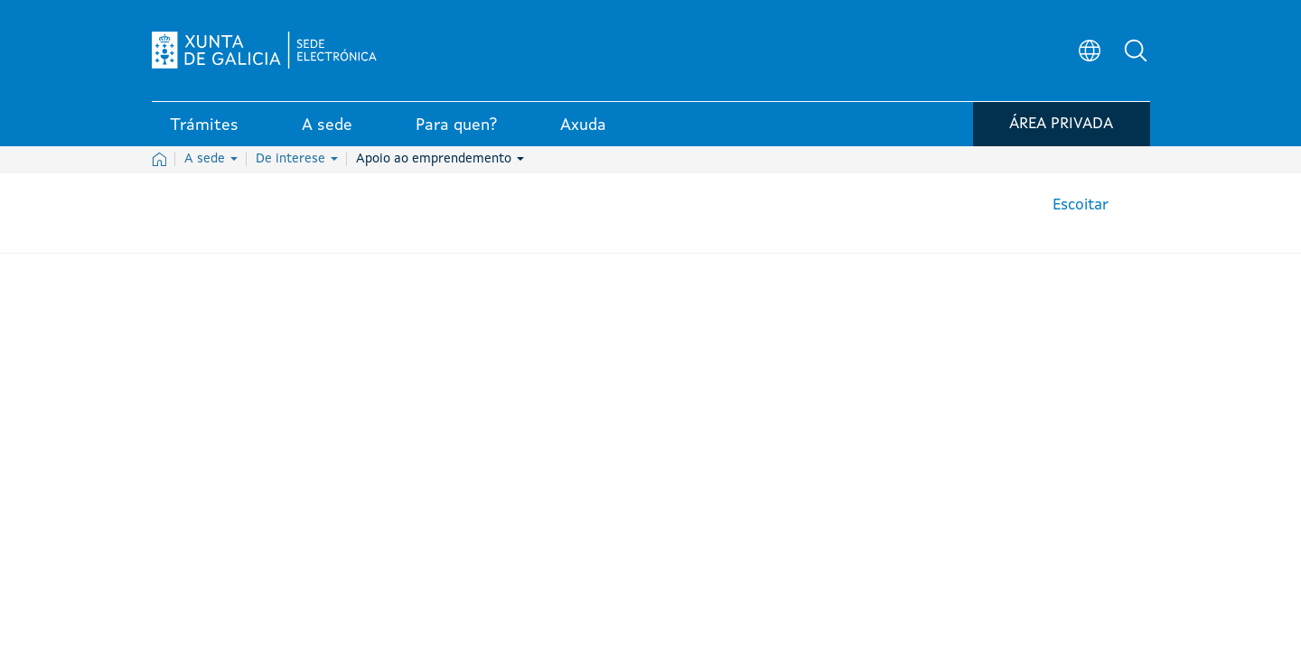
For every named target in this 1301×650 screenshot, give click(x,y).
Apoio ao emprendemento (440, 159)
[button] (1136, 50)
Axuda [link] (583, 125)
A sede (211, 159)
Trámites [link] (204, 125)
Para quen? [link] (456, 125)
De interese (297, 159)
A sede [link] (327, 125)
